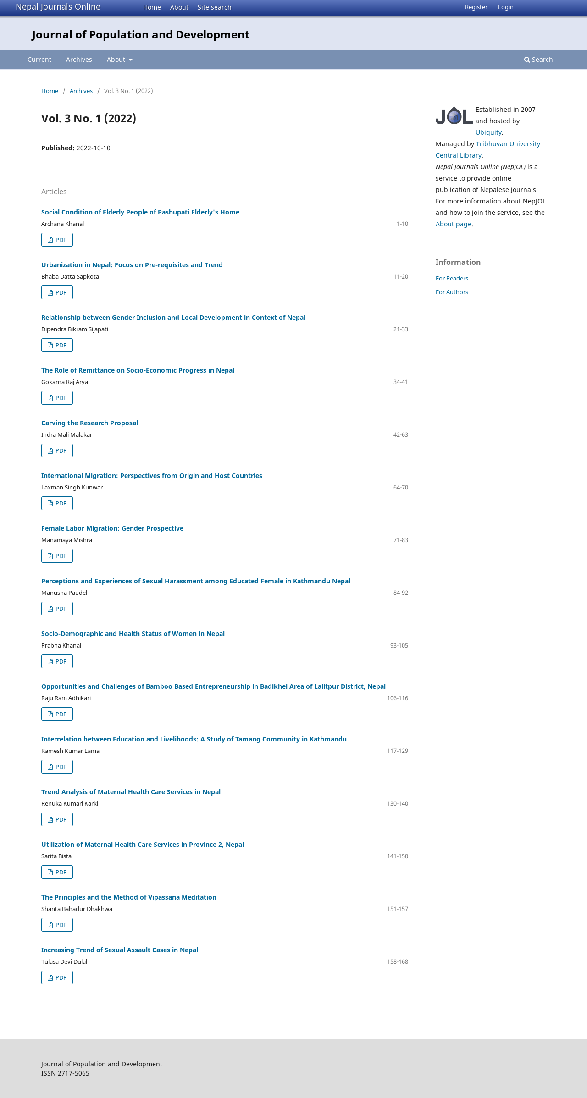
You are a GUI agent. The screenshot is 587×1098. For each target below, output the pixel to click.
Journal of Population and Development (140, 34)
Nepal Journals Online (58, 6)
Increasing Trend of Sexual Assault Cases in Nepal (119, 949)
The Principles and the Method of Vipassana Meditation (128, 897)
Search (538, 59)
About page (453, 224)
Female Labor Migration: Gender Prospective (112, 528)
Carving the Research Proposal (89, 422)
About (179, 7)
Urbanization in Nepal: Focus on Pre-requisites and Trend (132, 264)
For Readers (452, 278)
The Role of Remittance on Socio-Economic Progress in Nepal (137, 370)
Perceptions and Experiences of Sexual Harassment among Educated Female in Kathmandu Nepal (195, 580)
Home (152, 7)
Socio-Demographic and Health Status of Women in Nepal (133, 633)
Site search (215, 7)
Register (476, 7)
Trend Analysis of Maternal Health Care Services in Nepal (131, 791)
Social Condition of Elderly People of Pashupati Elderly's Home (140, 212)
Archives (79, 59)
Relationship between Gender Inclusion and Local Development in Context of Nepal (173, 317)
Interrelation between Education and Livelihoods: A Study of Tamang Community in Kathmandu (194, 739)
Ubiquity (489, 132)
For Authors (452, 292)
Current (39, 59)
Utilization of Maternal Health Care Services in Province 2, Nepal (142, 844)
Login (506, 7)
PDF (60, 240)
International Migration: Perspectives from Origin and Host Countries (151, 475)
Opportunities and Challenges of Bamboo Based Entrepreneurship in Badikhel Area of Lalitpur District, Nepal (213, 686)
